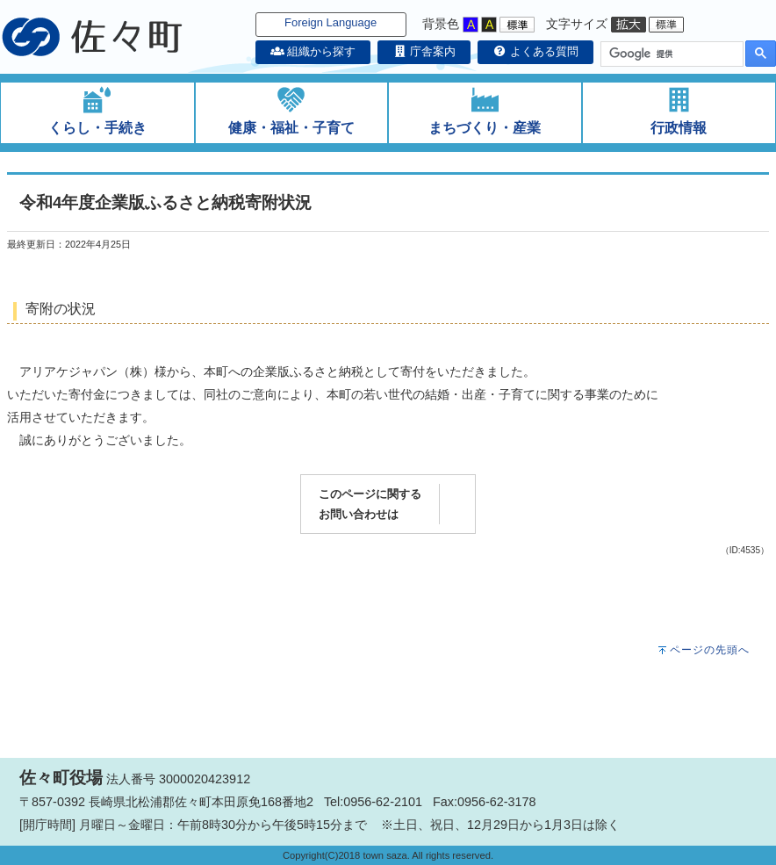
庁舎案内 (424, 51)
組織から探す (313, 51)
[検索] (670, 54)
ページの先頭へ (710, 650)
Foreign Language (330, 22)
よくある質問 (535, 51)
